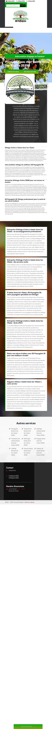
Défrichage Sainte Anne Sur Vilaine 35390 (27, 442)
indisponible (10, 1)
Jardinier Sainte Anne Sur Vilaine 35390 (14, 452)
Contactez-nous (13, 72)
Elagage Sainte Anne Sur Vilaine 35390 (40, 441)
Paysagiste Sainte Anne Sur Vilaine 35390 (14, 432)
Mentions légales (29, 502)
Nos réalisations (30, 72)
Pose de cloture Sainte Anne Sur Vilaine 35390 (28, 452)
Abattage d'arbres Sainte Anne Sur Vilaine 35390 (40, 432)
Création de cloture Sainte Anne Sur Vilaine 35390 (40, 452)
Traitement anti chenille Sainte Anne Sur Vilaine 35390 (15, 442)
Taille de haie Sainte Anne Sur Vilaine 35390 (27, 432)
